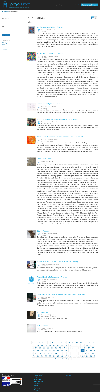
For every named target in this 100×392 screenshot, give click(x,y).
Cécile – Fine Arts (43, 231)
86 (62, 356)
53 (54, 351)
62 (91, 351)
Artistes (4, 47)
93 (91, 356)
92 (87, 356)
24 (62, 345)
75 (81, 353)
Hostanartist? (38, 375)
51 (46, 351)
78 (93, 353)
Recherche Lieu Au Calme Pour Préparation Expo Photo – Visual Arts (61, 294)
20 (46, 345)
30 (87, 345)
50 (42, 351)
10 (69, 342)
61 (87, 351)
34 (40, 348)
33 (36, 348)
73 (72, 353)
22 (54, 345)
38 (56, 348)
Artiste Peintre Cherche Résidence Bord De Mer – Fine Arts (57, 119)
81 (42, 356)
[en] (67, 375)
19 (42, 345)
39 (60, 348)
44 (81, 348)
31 (91, 345)
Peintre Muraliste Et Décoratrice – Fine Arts (52, 277)
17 (34, 345)
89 (74, 356)
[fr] (78, 5)
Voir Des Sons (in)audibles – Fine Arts (50, 27)
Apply (6, 35)
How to (36, 377)
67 (48, 353)
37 (52, 348)
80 (38, 356)
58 (74, 351)
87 (66, 356)
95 (59, 359)
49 (38, 351)
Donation (37, 383)
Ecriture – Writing (43, 325)
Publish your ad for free (89, 5)
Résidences (5, 45)
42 (72, 348)
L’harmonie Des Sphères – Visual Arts (50, 104)
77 (89, 353)
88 (70, 356)
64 (36, 353)
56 (66, 351)
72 (68, 353)
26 (70, 345)
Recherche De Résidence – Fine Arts (50, 53)
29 (83, 345)
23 (58, 345)
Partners (4, 49)
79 (34, 356)
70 (60, 353)
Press (36, 390)
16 (93, 342)
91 (83, 356)
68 (52, 353)
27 (74, 345)
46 (89, 348)
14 (85, 342)
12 (77, 342)
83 (50, 356)
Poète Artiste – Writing (44, 159)
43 (76, 348)
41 (68, 348)
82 (46, 356)
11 (73, 342)
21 (50, 345)
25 (66, 345)
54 (58, 351)
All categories (6, 43)
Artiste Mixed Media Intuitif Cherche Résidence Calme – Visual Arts (60, 137)
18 (38, 345)
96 (63, 359)
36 (48, 348)
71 (64, 353)
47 (93, 348)
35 (44, 348)
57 (70, 351)
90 (78, 356)
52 (50, 351)
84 (54, 356)
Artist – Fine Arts (42, 312)
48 (34, 351)
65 (40, 353)
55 (62, 351)
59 (78, 351)
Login (56, 5)
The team (37, 379)
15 (89, 342)
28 (78, 345)
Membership (38, 381)
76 (85, 353)
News (36, 386)
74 (76, 353)
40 (64, 348)
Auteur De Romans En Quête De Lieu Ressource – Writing (57, 262)
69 (56, 353)
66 (44, 353)
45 (85, 348)
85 (58, 356)
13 (81, 342)
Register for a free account (67, 5)
